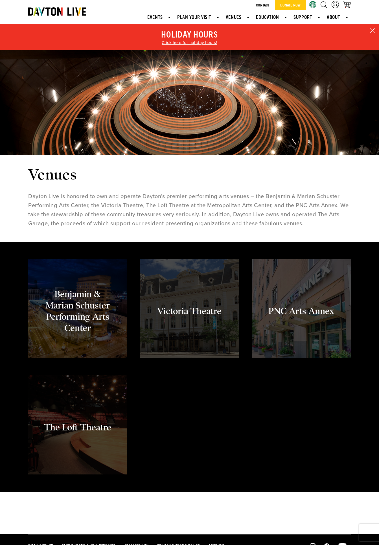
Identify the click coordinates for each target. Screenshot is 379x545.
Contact (263, 4)
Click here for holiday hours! (189, 42)
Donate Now (290, 4)
